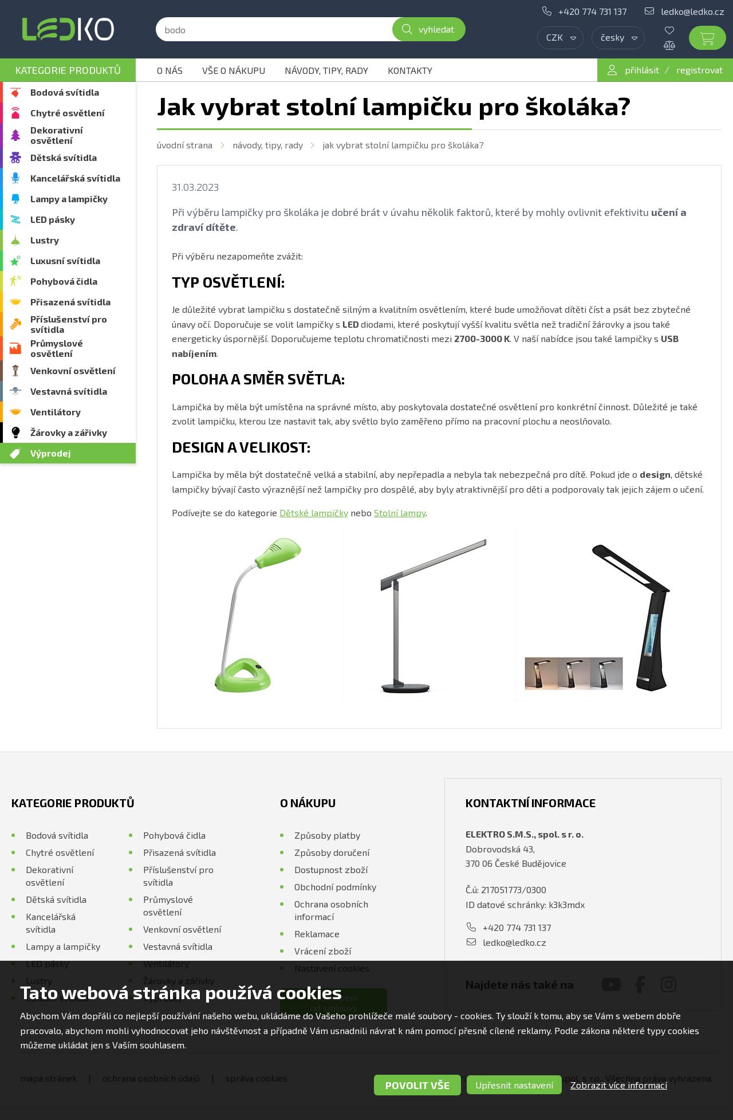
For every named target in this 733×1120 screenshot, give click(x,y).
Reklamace (317, 933)
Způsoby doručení (331, 852)
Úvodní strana (184, 144)
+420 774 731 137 (592, 11)
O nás (170, 70)
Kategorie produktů (68, 70)
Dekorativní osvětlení (56, 135)
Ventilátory (55, 411)
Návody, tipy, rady (326, 70)
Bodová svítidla (64, 92)
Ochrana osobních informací (331, 910)
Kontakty (410, 70)
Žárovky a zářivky (68, 432)
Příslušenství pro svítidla (68, 324)
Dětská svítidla (63, 157)
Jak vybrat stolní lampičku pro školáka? (403, 144)
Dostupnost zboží (331, 869)
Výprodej (50, 452)
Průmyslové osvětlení (56, 348)
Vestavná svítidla (68, 391)
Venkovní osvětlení (73, 370)
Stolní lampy (399, 512)
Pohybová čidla (63, 281)
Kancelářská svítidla (75, 177)
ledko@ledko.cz (692, 11)
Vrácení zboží (322, 950)
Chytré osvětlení (67, 112)
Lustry (44, 239)
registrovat (699, 69)
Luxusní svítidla (65, 260)
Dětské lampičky (313, 512)
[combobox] (560, 37)
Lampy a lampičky (69, 198)
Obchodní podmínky (335, 886)
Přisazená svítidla (70, 301)
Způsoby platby (327, 835)
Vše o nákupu (233, 70)
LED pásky (52, 219)
